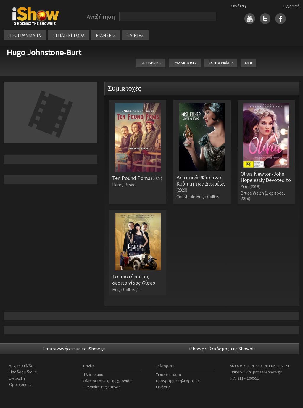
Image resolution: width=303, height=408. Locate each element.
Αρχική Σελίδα (21, 365)
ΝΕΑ (248, 62)
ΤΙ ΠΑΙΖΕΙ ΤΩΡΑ (69, 35)
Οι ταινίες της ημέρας (102, 387)
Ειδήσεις (163, 387)
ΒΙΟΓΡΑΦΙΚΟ (150, 62)
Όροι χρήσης (20, 384)
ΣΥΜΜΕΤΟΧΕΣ (185, 62)
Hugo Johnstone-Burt (44, 52)
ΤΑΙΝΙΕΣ (135, 35)
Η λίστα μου (93, 374)
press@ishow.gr (267, 372)
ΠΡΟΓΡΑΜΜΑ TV (24, 35)
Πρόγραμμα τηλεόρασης (178, 380)
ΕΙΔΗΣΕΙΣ (106, 35)
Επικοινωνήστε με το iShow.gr (74, 348)
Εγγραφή (291, 6)
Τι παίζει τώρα (168, 374)
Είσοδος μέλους (23, 372)
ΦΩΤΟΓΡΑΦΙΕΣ (221, 62)
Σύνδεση (238, 6)
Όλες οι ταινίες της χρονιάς (107, 380)
